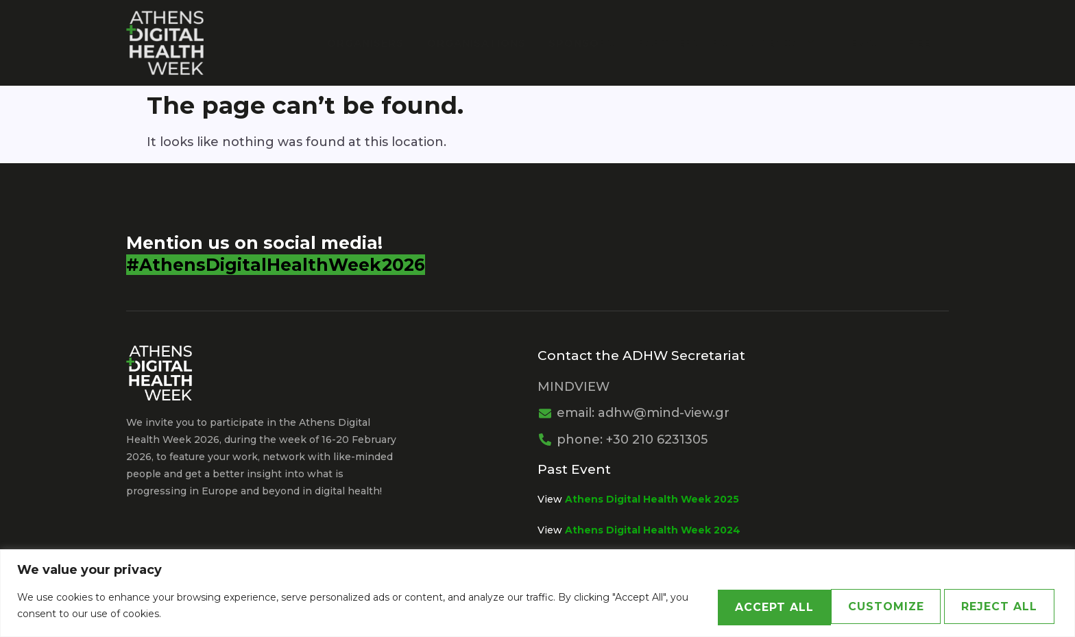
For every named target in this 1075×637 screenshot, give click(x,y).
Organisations (487, 42)
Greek (919, 42)
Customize (719, 606)
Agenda (789, 42)
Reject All (854, 606)
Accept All (991, 606)
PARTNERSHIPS (689, 42)
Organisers (379, 42)
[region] (537, 593)
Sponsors (590, 42)
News (861, 42)
